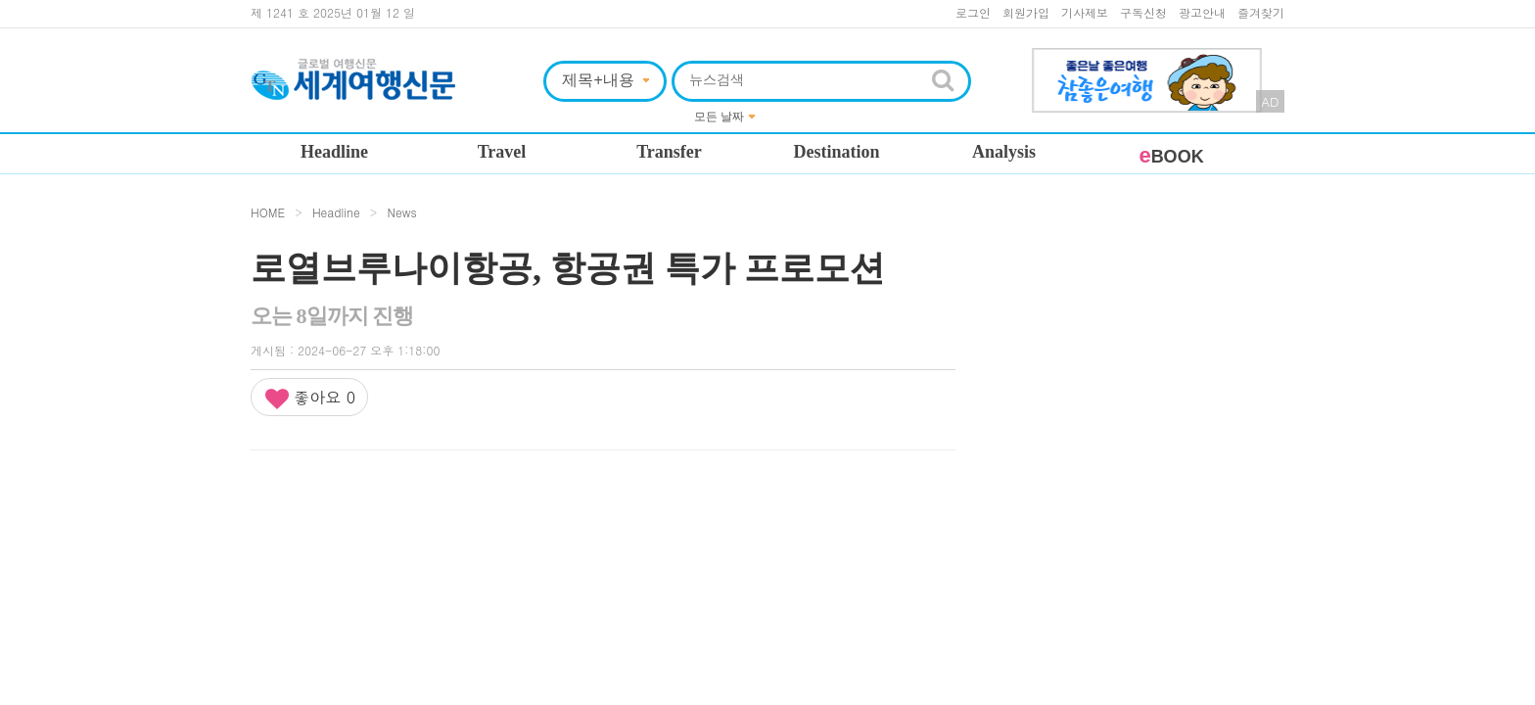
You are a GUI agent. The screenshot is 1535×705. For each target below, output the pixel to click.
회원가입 (1025, 12)
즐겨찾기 (1260, 12)
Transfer (669, 152)
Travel (502, 152)
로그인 (973, 12)
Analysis (1004, 152)
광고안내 (1202, 12)
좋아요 (309, 398)
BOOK (1171, 156)
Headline (334, 152)
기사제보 (1084, 12)
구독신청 (1143, 12)
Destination (836, 152)
